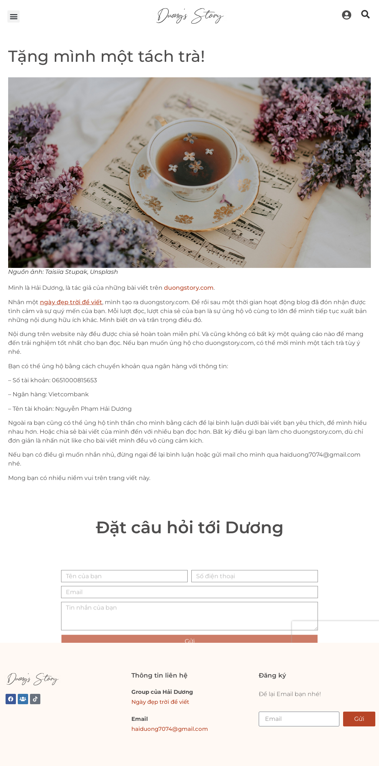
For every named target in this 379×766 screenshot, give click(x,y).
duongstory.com (189, 287)
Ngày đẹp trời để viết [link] (160, 701)
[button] (13, 16)
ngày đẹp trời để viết (71, 302)
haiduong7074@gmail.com (169, 728)
